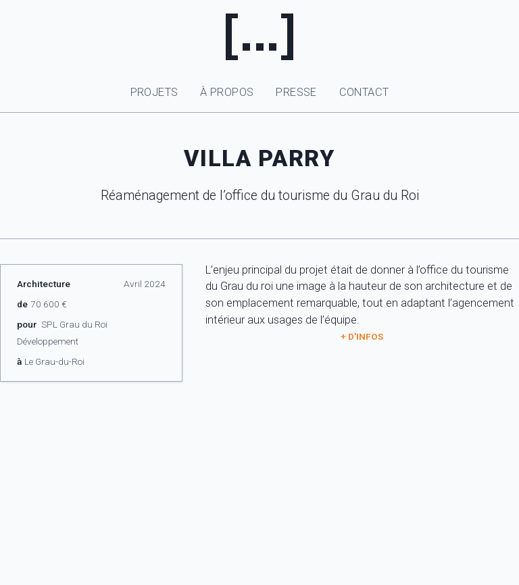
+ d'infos (362, 336)
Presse (296, 92)
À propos (226, 92)
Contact (364, 92)
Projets (154, 92)
